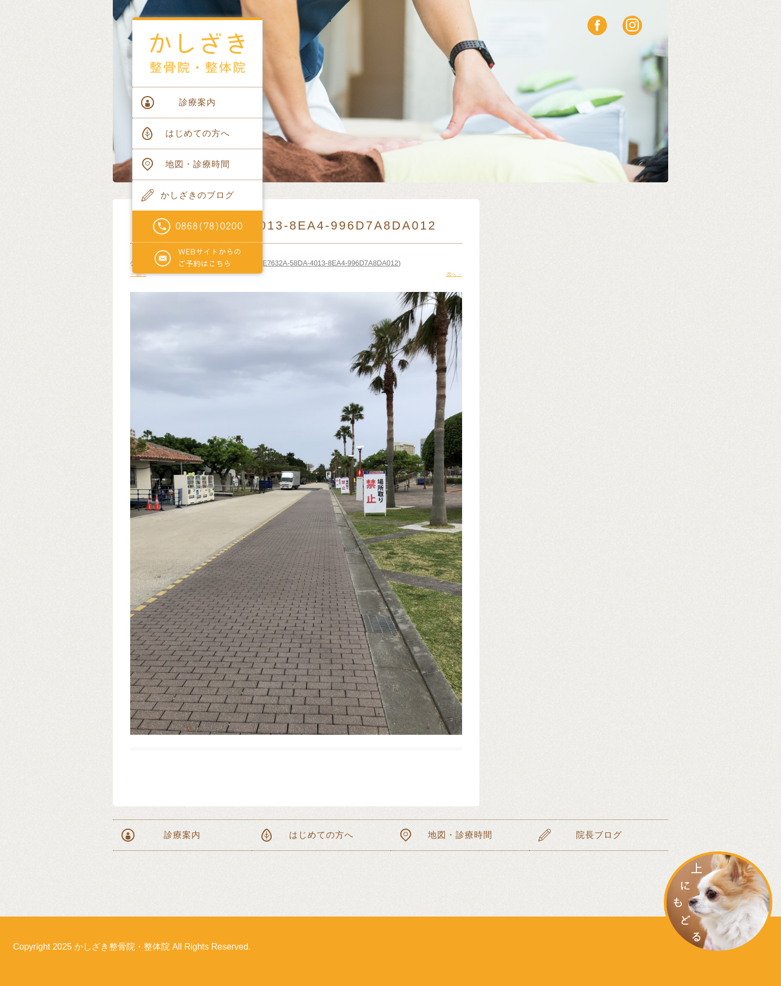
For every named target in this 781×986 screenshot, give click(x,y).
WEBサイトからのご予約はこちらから (197, 258)
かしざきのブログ (197, 195)
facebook (597, 25)
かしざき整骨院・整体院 (197, 53)
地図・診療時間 (197, 164)
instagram (632, 25)
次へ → (454, 274)
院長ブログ (599, 834)
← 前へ (138, 274)
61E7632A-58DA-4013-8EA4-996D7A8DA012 (326, 263)
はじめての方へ (197, 133)
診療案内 (197, 102)
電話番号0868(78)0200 (197, 227)
